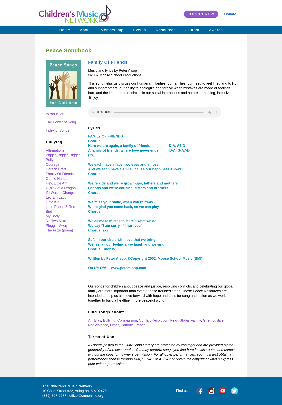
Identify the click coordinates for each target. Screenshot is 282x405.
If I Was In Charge (60, 193)
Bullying (109, 320)
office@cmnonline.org (86, 396)
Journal (192, 30)
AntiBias (94, 320)
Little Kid (52, 202)
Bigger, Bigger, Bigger (63, 155)
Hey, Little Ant (56, 183)
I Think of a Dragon (61, 188)
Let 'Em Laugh (57, 197)
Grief (207, 320)
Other (114, 325)
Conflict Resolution (153, 320)
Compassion (127, 320)
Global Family (190, 320)
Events (139, 30)
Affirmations (55, 150)
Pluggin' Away (57, 226)
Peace (141, 325)
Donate (230, 14)
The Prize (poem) (59, 230)
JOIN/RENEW (201, 14)
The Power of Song (61, 122)
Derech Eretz (56, 169)
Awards (216, 30)
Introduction (55, 114)
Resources (165, 30)
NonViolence (98, 325)
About (85, 30)
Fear (173, 320)
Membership (112, 30)
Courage (52, 164)
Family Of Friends (60, 174)
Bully (49, 160)
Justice (217, 320)
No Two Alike (56, 221)
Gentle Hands (56, 179)
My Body (53, 216)
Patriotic (127, 325)
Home (64, 30)
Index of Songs (57, 130)
